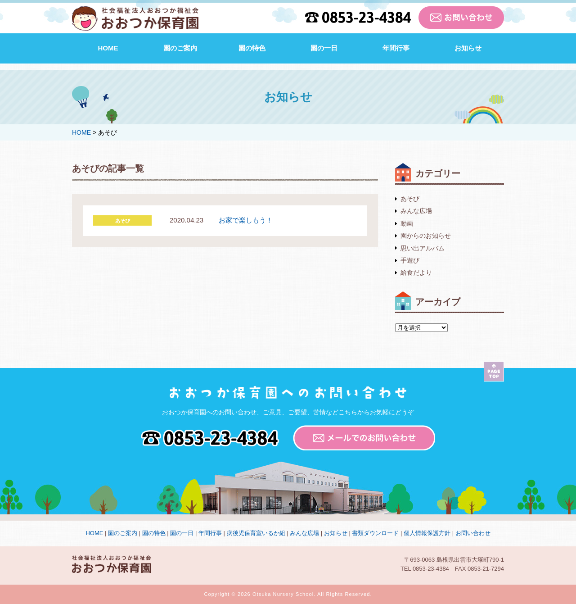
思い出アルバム (422, 248)
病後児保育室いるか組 (256, 533)
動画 (406, 223)
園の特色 (252, 48)
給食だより (416, 272)
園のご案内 (180, 48)
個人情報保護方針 (427, 533)
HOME (108, 48)
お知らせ (468, 48)
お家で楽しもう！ (246, 220)
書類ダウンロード (375, 533)
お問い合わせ (472, 533)
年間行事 (396, 48)
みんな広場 (416, 210)
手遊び (409, 260)
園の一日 (324, 48)
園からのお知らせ (425, 235)
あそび (409, 198)
